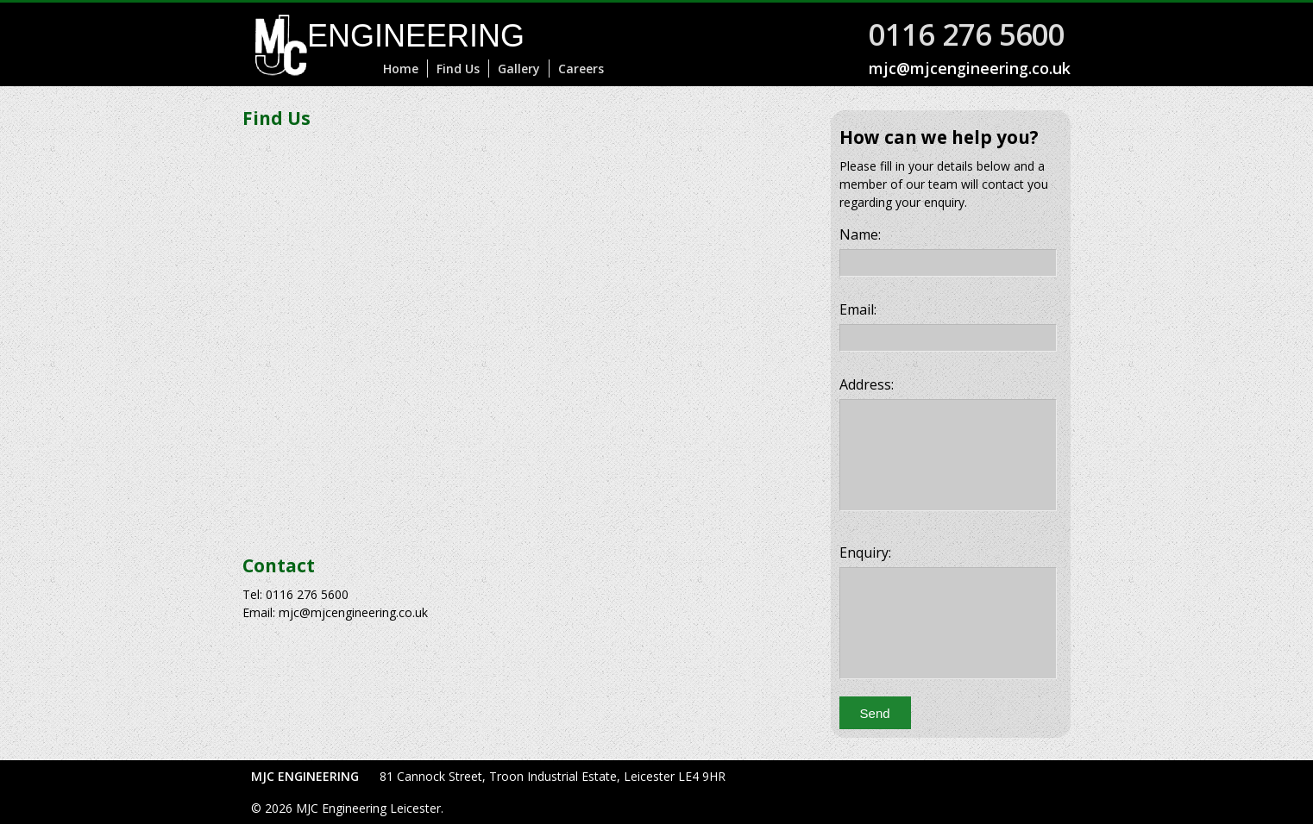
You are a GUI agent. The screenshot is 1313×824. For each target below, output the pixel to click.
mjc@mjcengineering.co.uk (970, 68)
